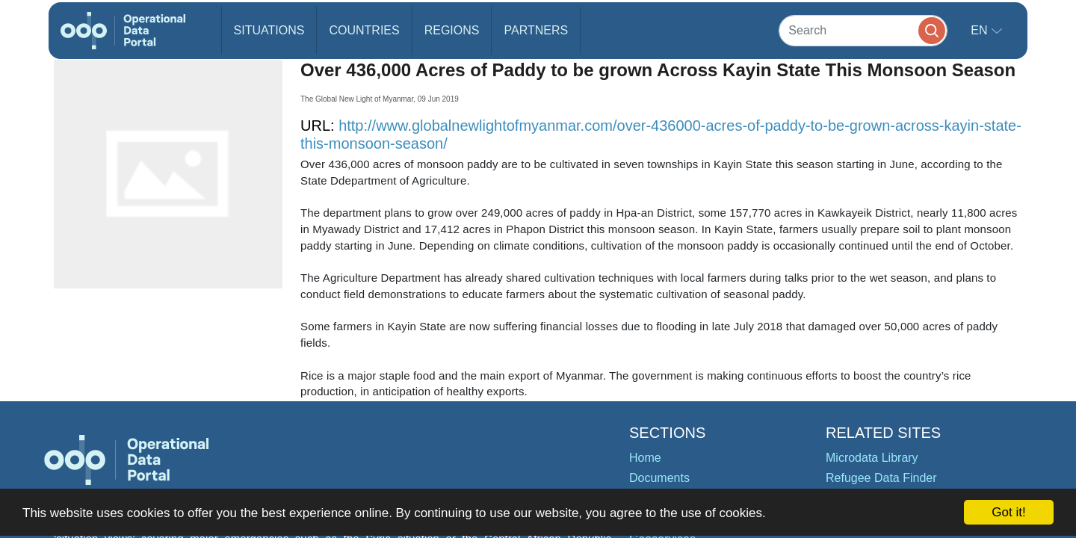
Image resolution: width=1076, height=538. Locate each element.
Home (645, 457)
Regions (452, 30)
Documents (659, 477)
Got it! (1008, 512)
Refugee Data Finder (881, 477)
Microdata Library (872, 457)
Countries (364, 30)
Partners (536, 30)
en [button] (981, 30)
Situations (269, 30)
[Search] (863, 30)
